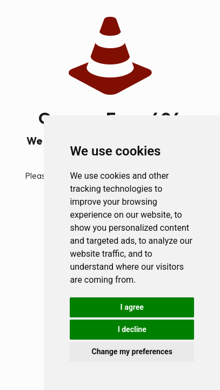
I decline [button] (132, 329)
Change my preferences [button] (132, 351)
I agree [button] (132, 307)
